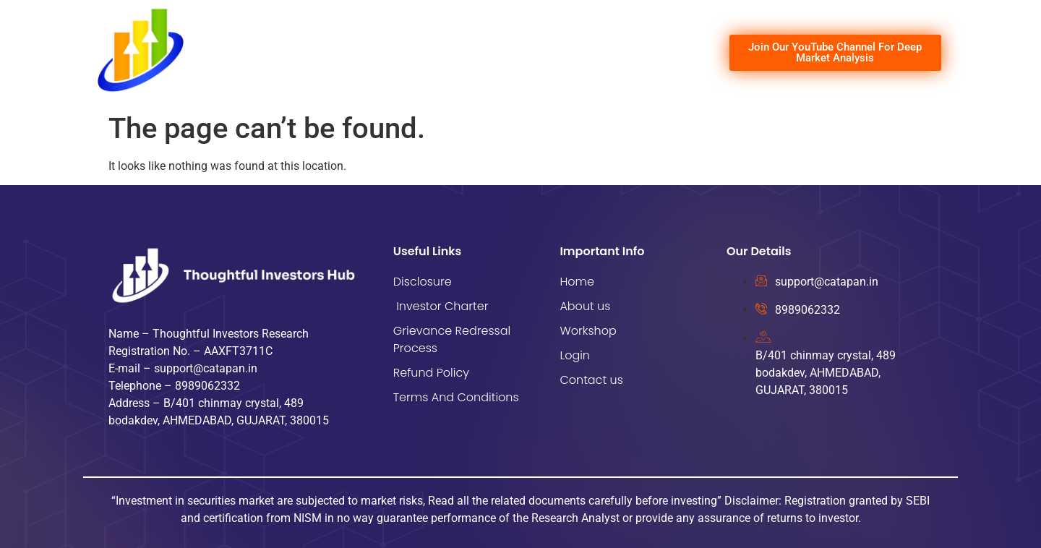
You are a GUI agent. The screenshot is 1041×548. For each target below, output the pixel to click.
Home (420, 53)
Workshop (544, 53)
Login (603, 53)
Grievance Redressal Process (451, 339)
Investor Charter (441, 306)
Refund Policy (431, 372)
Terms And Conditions (456, 397)
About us (478, 53)
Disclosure (422, 281)
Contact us (663, 53)
